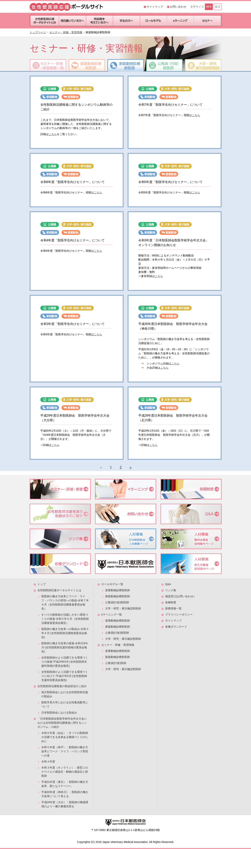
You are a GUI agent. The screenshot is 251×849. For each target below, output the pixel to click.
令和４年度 (48, 761)
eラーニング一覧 (111, 614)
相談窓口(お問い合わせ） (180, 596)
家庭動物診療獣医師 (117, 596)
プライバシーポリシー (179, 614)
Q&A (168, 584)
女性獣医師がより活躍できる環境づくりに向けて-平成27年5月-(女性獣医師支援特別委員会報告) (64, 676)
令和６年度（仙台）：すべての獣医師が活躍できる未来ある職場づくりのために (64, 737)
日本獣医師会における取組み (59, 712)
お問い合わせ (178, 6)
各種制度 (170, 602)
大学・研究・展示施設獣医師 (123, 608)
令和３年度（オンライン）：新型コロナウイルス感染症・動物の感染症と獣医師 (64, 771)
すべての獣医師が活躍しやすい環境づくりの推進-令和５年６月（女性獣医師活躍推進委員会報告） (65, 618)
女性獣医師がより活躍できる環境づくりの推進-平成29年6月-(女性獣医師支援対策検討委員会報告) (64, 661)
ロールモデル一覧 (112, 584)
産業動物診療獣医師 (117, 590)
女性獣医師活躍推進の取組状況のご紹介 (62, 686)
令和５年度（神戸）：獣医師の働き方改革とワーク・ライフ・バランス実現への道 (64, 751)
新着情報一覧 (173, 608)
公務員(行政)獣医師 (117, 602)
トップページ (38, 32)
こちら (53, 134)
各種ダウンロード (176, 626)
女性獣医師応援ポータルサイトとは (59, 590)
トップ (41, 584)
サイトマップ (155, 6)
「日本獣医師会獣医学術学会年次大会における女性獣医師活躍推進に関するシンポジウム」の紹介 (62, 722)
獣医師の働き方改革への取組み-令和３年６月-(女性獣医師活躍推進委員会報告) (65, 633)
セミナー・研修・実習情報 (65, 32)
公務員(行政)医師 (115, 663)
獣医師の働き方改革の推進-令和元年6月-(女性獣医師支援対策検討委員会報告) (64, 647)
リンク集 (170, 590)
